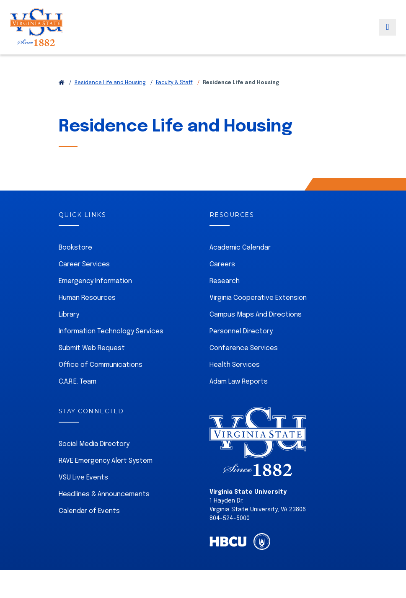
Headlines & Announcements (104, 494)
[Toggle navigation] (387, 34)
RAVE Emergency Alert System (106, 460)
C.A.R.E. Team (77, 381)
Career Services (84, 264)
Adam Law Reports (238, 381)
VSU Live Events (83, 477)
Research (224, 281)
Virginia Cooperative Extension (258, 298)
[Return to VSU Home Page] (62, 82)
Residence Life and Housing (110, 82)
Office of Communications (100, 365)
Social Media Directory (94, 444)
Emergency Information (95, 281)
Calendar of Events (89, 511)
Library (69, 314)
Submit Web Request (92, 348)
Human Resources (87, 298)
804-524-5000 (229, 518)
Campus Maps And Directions (255, 314)
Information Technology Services (111, 331)
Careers (222, 264)
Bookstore (75, 247)
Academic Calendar (240, 247)
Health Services (234, 365)
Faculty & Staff (174, 82)
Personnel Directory (241, 331)
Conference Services (243, 348)
